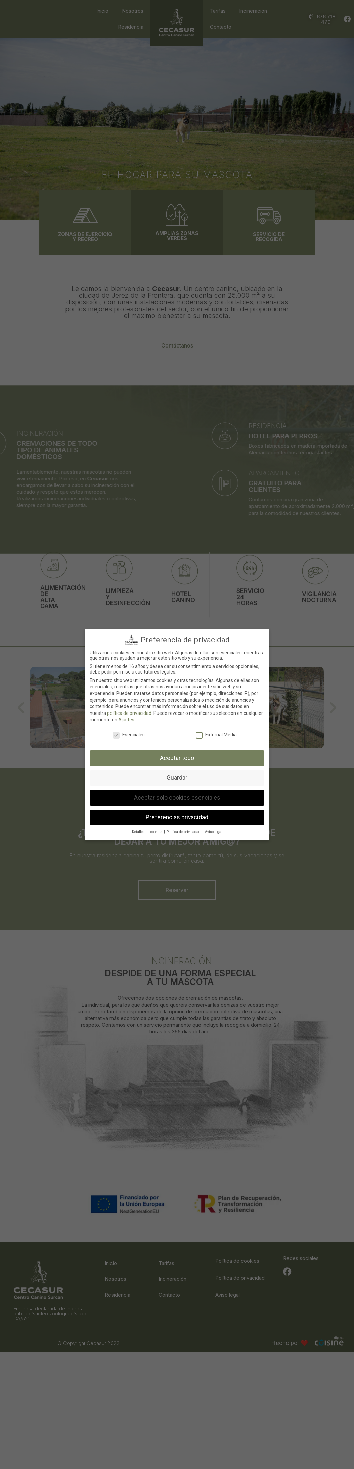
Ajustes (126, 719)
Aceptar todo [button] (177, 757)
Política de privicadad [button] (184, 832)
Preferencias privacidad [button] (177, 817)
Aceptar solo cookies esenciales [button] (177, 797)
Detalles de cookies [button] (147, 832)
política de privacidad (129, 713)
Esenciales (129, 734)
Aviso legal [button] (213, 832)
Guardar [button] (177, 777)
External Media (216, 734)
